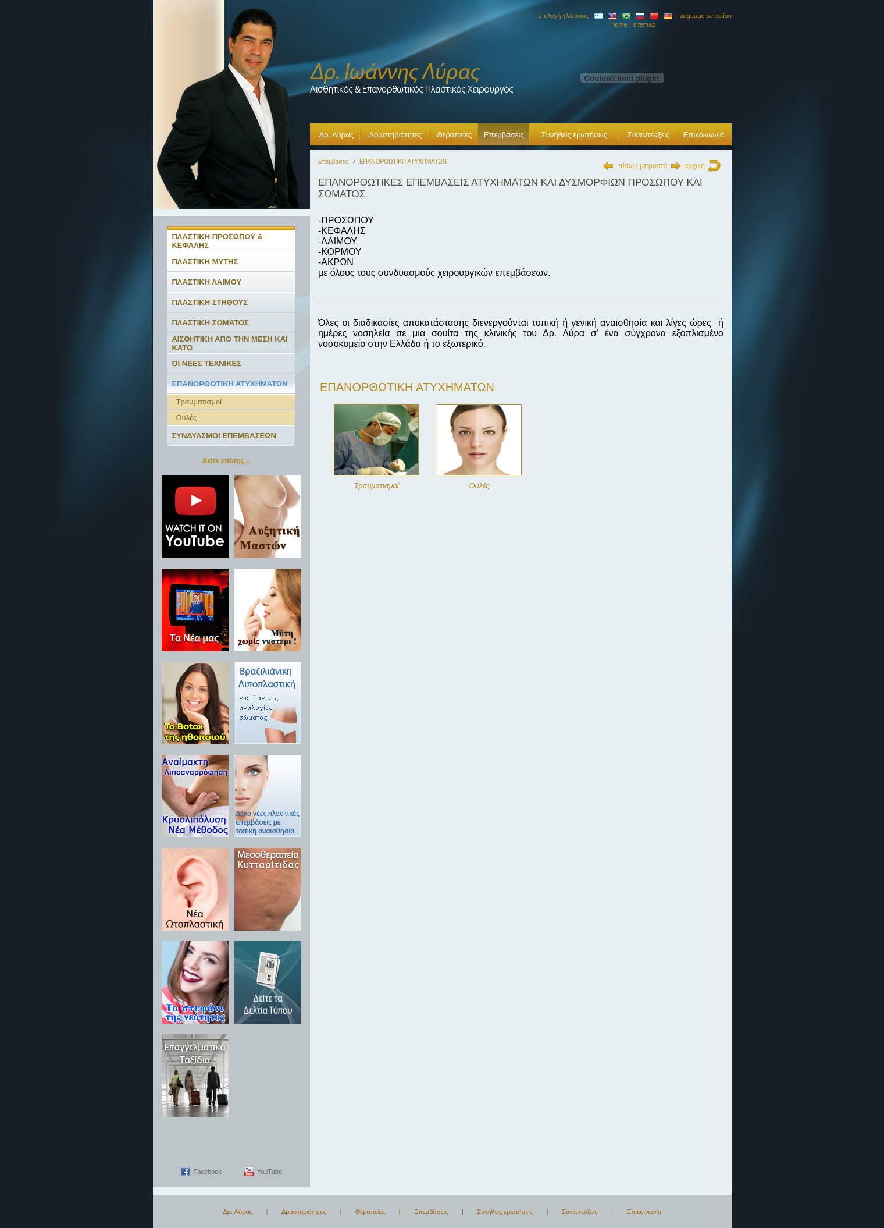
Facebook (208, 1171)
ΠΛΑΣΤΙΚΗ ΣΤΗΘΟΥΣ (210, 302)
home (619, 24)
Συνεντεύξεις (649, 134)
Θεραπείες (454, 134)
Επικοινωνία (704, 134)
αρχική (695, 166)
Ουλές (186, 417)
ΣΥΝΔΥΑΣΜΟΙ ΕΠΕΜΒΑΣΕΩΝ (224, 435)
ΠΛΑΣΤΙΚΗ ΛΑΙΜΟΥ (206, 282)
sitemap (644, 24)
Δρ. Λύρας (336, 134)
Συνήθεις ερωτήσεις (574, 134)
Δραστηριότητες (395, 134)
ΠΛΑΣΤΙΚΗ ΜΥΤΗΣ (205, 261)
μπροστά (654, 166)
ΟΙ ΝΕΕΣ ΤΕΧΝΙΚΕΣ (206, 363)
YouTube (269, 1171)
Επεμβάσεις (504, 134)
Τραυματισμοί (199, 401)
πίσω (626, 166)
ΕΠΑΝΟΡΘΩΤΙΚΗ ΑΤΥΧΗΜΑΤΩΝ (229, 383)
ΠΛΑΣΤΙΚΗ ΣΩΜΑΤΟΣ (210, 322)
